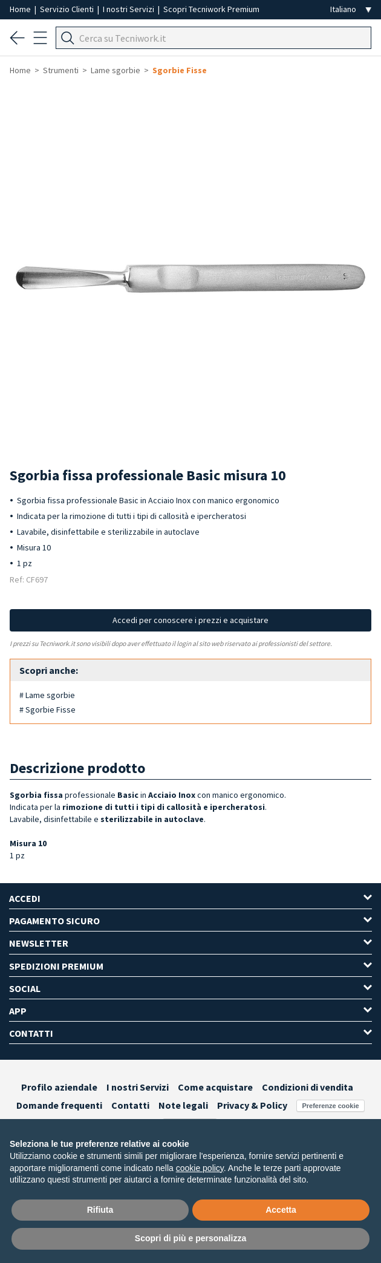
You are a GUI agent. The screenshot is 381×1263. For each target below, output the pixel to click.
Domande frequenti (59, 1105)
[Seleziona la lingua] (350, 9)
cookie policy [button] (200, 1168)
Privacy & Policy (252, 1105)
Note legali (183, 1105)
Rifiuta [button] (100, 1210)
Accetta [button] (280, 1210)
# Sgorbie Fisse (47, 709)
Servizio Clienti (68, 9)
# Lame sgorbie (47, 695)
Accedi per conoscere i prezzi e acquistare (190, 620)
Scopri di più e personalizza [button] (190, 1238)
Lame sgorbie (115, 70)
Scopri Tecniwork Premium (211, 9)
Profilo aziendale (59, 1087)
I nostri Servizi (129, 9)
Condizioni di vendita (307, 1087)
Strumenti (61, 70)
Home (21, 9)
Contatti (130, 1105)
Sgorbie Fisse (179, 70)
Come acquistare (215, 1087)
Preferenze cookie (330, 1105)
